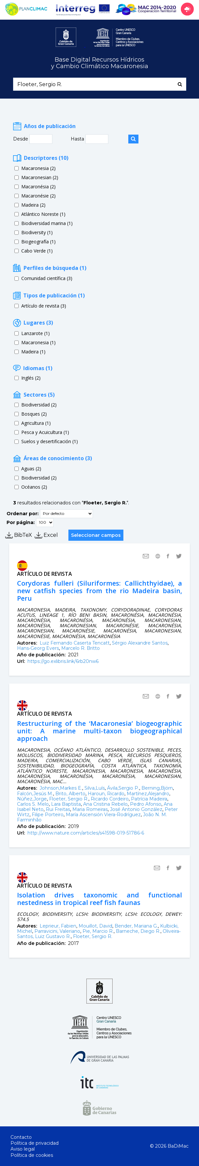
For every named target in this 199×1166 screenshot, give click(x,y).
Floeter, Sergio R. (68, 799)
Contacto (21, 1137)
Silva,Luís (94, 788)
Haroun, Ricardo (106, 794)
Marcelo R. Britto (80, 648)
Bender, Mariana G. (136, 926)
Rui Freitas (58, 809)
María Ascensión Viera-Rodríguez (103, 815)
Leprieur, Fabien (58, 926)
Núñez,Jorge (32, 799)
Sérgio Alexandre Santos (140, 643)
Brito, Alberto (70, 794)
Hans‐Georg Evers (38, 648)
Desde (21, 139)
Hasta (78, 139)
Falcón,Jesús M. (35, 794)
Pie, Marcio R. (98, 931)
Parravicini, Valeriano (57, 931)
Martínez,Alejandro (148, 794)
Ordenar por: (23, 513)
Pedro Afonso (145, 804)
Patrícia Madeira (149, 799)
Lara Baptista (66, 804)
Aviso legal (22, 1149)
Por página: (21, 522)
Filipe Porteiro (47, 815)
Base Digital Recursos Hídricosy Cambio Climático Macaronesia (99, 63)
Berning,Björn (157, 788)
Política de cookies (31, 1155)
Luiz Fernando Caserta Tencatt (75, 643)
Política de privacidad (34, 1143)
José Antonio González (136, 809)
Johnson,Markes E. (61, 788)
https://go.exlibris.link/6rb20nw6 (63, 661)
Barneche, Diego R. (138, 931)
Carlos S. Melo (33, 804)
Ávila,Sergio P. (123, 788)
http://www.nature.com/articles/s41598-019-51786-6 (85, 833)
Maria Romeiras (90, 809)
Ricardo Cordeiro (110, 799)
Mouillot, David (95, 926)
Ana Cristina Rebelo (105, 804)
